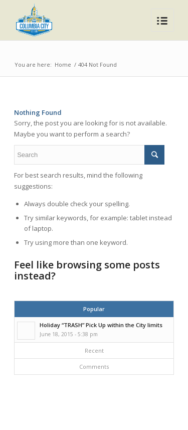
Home (63, 64)
